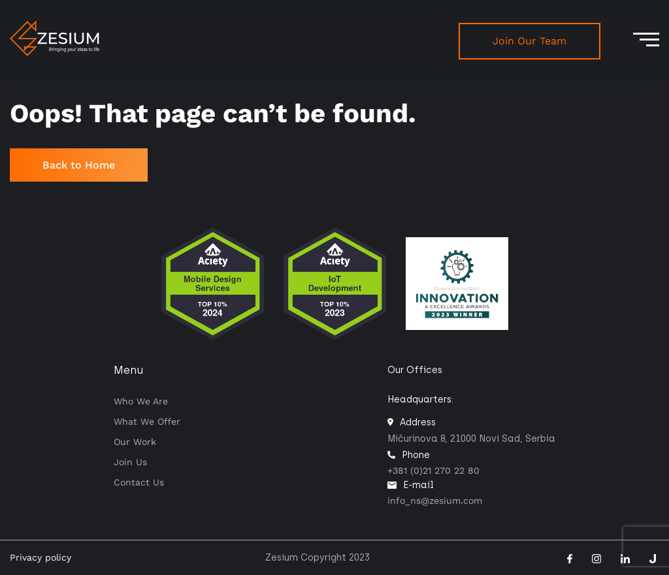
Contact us (139, 482)
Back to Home (78, 165)
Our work (135, 441)
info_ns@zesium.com (434, 500)
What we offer (147, 421)
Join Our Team (529, 41)
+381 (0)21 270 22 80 (433, 470)
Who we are (141, 401)
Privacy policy (40, 557)
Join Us (130, 462)
